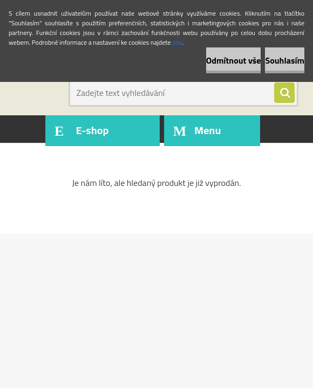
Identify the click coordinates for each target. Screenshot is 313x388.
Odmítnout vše (233, 60)
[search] (284, 93)
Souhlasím (284, 60)
